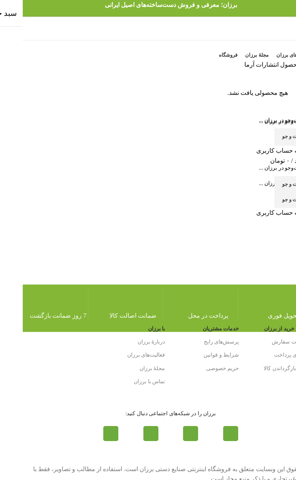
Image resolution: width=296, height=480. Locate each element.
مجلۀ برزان (130, 368)
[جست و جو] (148, 168)
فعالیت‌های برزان (123, 355)
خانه (284, 64)
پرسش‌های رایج (199, 342)
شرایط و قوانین (198, 355)
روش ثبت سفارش (269, 342)
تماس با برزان (126, 381)
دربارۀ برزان (129, 342)
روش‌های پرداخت (271, 355)
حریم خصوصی (200, 368)
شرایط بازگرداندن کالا (265, 368)
